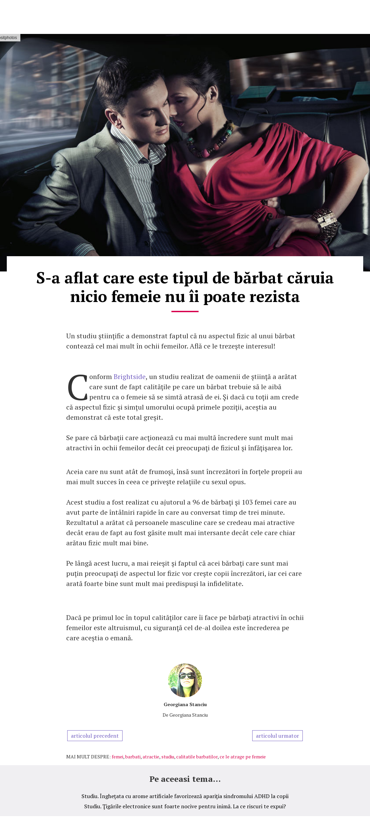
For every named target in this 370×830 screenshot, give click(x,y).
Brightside (130, 376)
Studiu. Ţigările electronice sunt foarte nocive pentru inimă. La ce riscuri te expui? (185, 806)
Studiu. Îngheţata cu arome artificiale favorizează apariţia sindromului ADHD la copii (185, 796)
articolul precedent (95, 735)
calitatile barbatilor (197, 756)
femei (117, 756)
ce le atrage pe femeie (243, 756)
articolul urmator (277, 735)
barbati (133, 756)
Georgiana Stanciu (185, 704)
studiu (167, 756)
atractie (151, 756)
